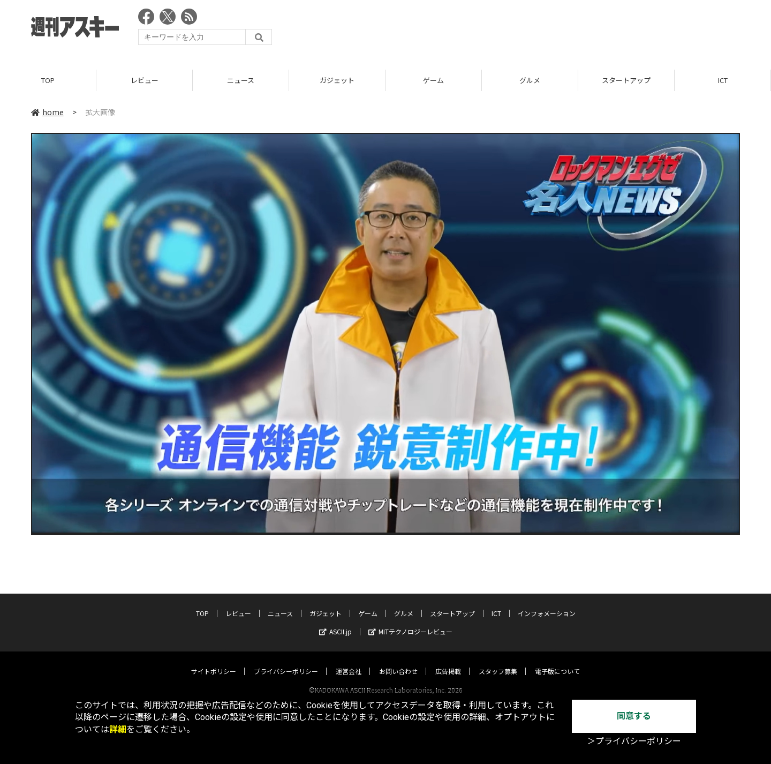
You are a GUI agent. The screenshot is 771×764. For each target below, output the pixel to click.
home (47, 112)
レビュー (144, 80)
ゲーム (433, 80)
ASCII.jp (335, 621)
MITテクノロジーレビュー (410, 621)
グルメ (529, 80)
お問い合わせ (398, 660)
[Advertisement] (545, 29)
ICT (723, 80)
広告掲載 (448, 660)
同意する (634, 716)
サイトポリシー (213, 660)
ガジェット (337, 80)
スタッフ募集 (498, 660)
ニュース (240, 80)
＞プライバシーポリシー (634, 741)
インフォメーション (547, 603)
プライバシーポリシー (286, 660)
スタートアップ (626, 80)
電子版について (557, 660)
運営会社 (348, 660)
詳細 (117, 729)
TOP (48, 80)
